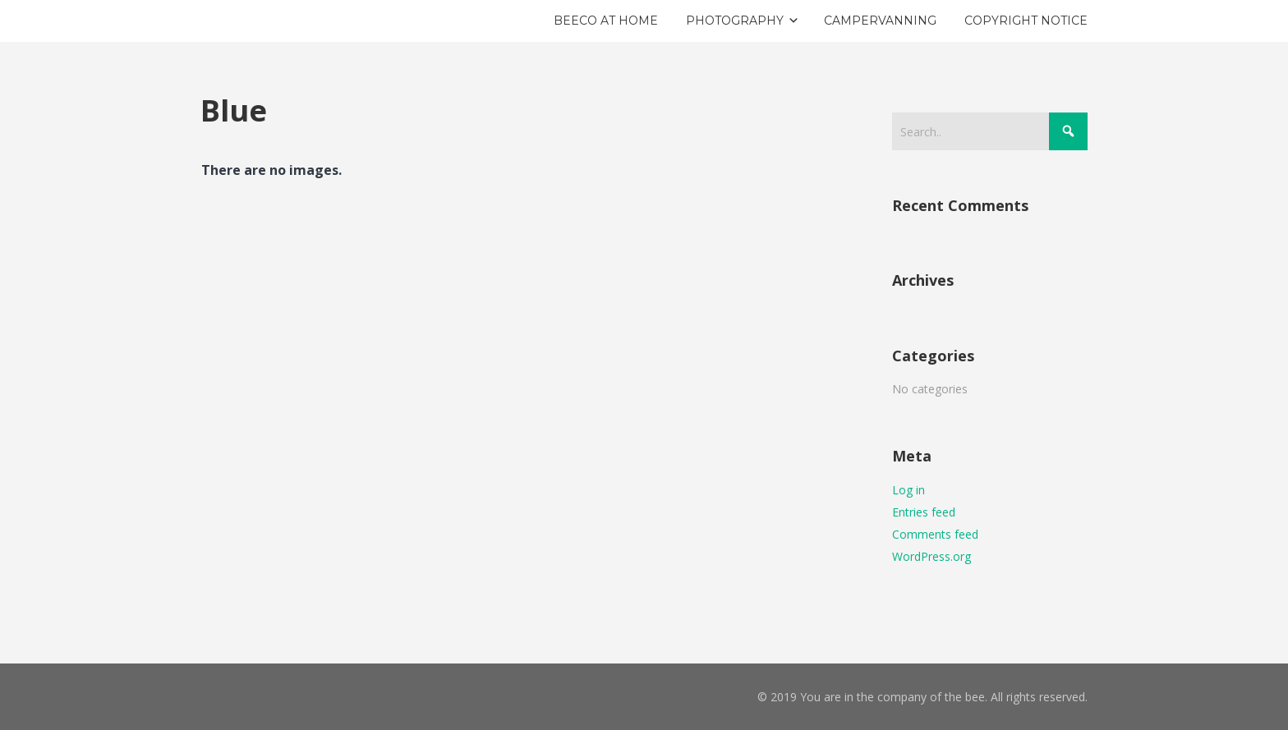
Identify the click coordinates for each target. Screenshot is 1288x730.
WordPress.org (931, 556)
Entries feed (923, 512)
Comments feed (935, 534)
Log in (908, 490)
